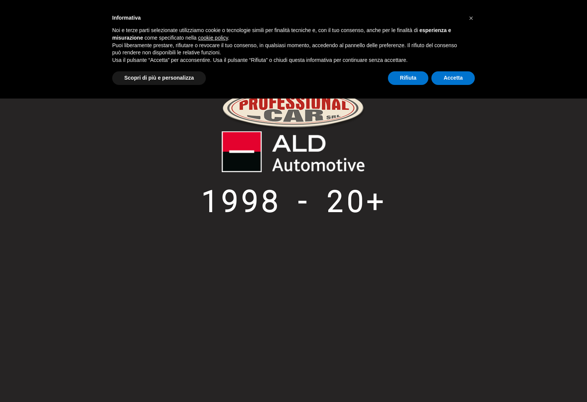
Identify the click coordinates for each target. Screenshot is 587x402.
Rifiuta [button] (408, 78)
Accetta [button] (453, 78)
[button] (471, 18)
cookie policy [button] (213, 38)
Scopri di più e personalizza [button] (159, 78)
